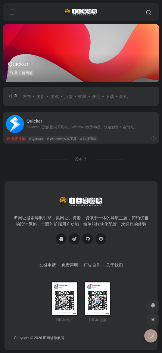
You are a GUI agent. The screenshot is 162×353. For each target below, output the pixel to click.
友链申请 (47, 265)
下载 (110, 96)
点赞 (68, 96)
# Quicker (36, 139)
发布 (27, 96)
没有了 (81, 159)
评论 (96, 96)
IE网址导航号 (53, 338)
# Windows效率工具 (61, 139)
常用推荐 (16, 139)
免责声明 (69, 265)
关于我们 (114, 265)
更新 (40, 96)
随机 (124, 96)
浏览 (54, 96)
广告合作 (92, 265)
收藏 (82, 96)
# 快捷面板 (88, 139)
